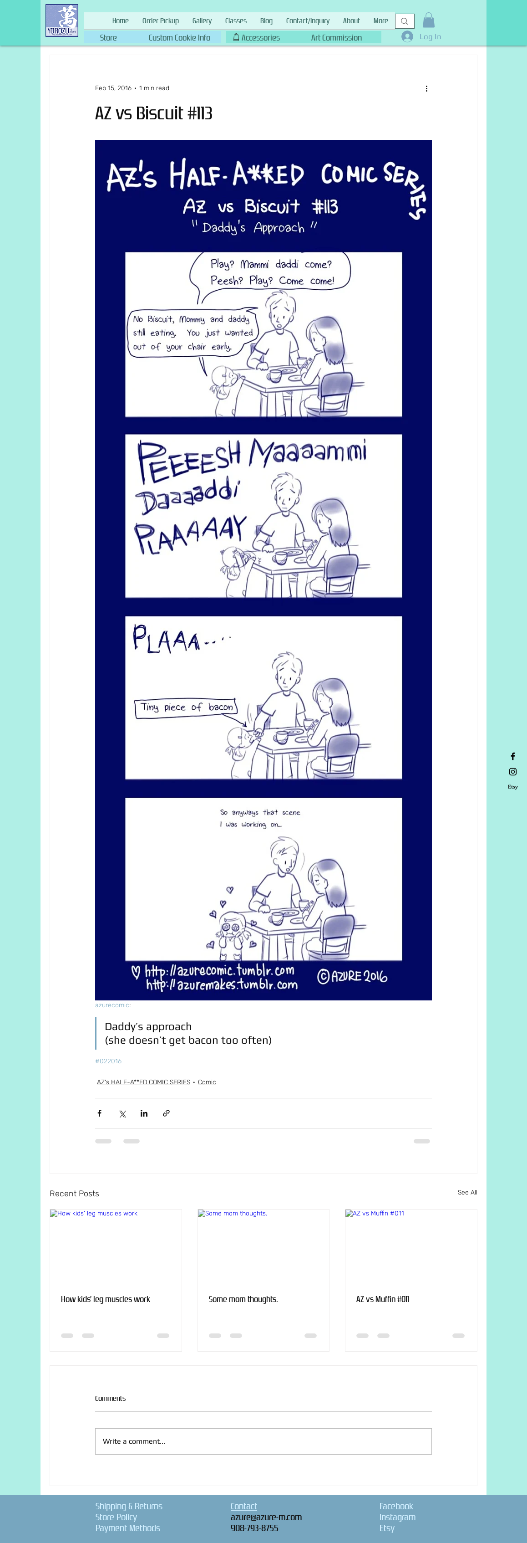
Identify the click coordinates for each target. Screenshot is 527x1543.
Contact (244, 1506)
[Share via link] (166, 1113)
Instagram (398, 1517)
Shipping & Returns (129, 1506)
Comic (207, 1082)
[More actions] (426, 87)
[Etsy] (513, 787)
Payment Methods (128, 1527)
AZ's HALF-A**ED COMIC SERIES (143, 1082)
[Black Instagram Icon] (513, 772)
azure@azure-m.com (266, 1517)
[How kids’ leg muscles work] (116, 1246)
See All (467, 1192)
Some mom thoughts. (243, 1299)
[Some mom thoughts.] (263, 1246)
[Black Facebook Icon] (513, 756)
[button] (179, 36)
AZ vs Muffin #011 (382, 1299)
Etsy (387, 1527)
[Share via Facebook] (99, 1113)
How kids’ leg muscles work (105, 1299)
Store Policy (116, 1517)
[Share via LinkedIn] (144, 1113)
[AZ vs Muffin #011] (411, 1246)
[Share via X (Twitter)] (121, 1113)
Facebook (396, 1506)
